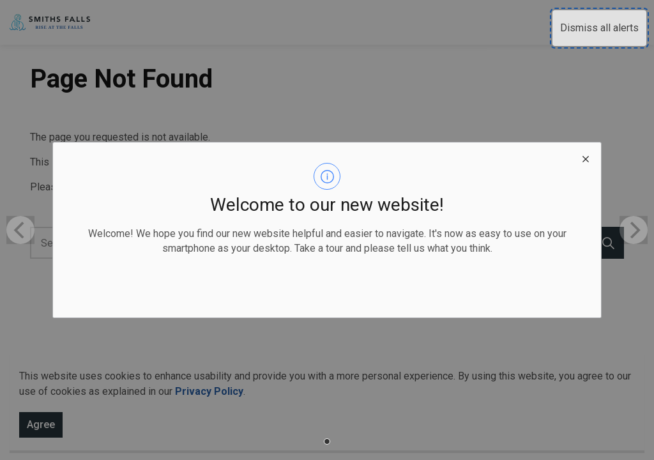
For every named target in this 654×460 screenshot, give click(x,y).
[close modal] (585, 157)
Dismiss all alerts (599, 28)
